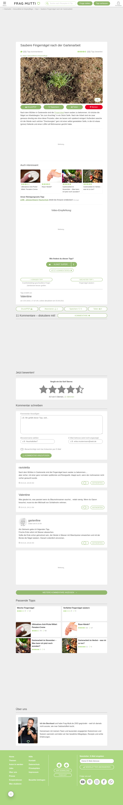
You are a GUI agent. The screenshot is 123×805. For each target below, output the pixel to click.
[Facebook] (104, 782)
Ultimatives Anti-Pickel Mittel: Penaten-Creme (29, 188)
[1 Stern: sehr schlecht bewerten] (43, 389)
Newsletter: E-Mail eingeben (92, 756)
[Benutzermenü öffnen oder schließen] (118, 3)
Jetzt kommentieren (61, 270)
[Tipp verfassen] (102, 3)
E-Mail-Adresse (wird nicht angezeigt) (83, 438)
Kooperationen (15, 780)
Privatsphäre (34, 768)
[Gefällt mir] (83, 483)
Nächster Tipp (86, 280)
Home (11, 757)
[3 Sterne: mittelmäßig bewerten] (61, 389)
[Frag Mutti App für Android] (66, 766)
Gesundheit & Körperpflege (37, 56)
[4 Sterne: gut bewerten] (70, 389)
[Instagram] (97, 782)
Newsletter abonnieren (97, 767)
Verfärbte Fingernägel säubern (76, 608)
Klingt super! (61, 264)
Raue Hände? (47, 187)
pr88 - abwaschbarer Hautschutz (34, 200)
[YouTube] (83, 782)
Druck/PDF (30, 107)
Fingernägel (59, 112)
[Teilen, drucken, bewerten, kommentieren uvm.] (11, 794)
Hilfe (31, 757)
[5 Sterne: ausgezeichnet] (79, 389)
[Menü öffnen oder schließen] (4, 3)
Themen (12, 761)
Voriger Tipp (36, 280)
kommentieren (31, 52)
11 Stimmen (69, 397)
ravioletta (24, 467)
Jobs (11, 768)
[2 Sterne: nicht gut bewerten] (52, 389)
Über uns (13, 772)
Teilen (74, 107)
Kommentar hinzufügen (61, 423)
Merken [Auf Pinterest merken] (94, 107)
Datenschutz (34, 764)
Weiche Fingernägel (25, 608)
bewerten (90, 52)
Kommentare (82, 316)
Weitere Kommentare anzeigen (61, 592)
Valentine (24, 494)
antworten (97, 483)
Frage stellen (85, 3)
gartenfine (34, 520)
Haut (24, 56)
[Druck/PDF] (27, 309)
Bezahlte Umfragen (37, 780)
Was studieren (15, 784)
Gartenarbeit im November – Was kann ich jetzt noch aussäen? (71, 189)
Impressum (33, 772)
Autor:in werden (16, 764)
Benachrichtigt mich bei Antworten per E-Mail (43, 449)
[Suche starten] (47, 3)
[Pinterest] (90, 782)
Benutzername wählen (29, 438)
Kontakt (32, 761)
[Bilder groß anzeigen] (97, 100)
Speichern (53, 107)
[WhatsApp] (111, 782)
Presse (12, 776)
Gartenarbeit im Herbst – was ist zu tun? (92, 188)
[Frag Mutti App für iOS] (59, 766)
